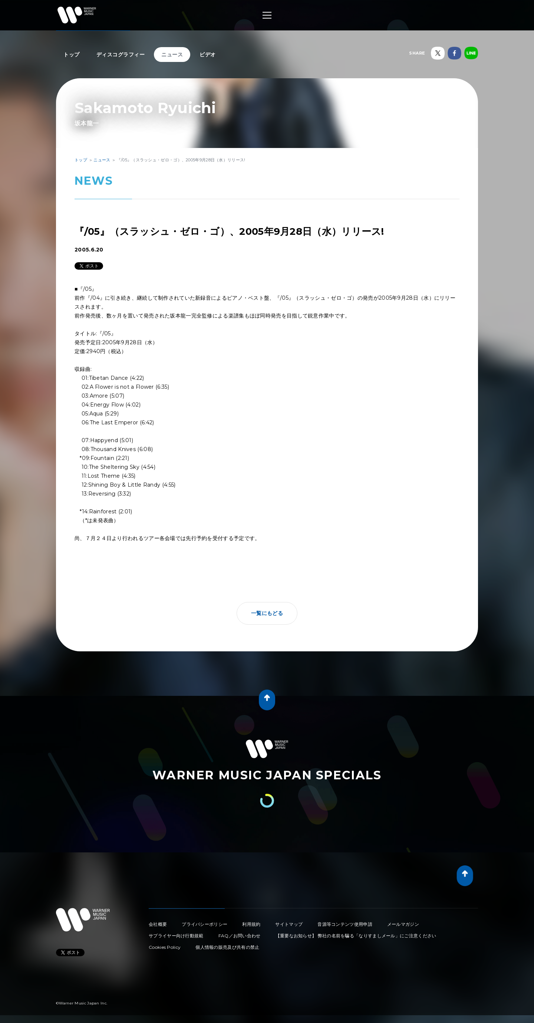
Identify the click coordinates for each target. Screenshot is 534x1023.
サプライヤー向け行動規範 (176, 935)
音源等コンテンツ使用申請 (344, 924)
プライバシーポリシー (204, 924)
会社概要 (158, 924)
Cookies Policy (165, 947)
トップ (71, 54)
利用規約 (251, 924)
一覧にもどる (267, 613)
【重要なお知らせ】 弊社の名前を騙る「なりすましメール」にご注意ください (356, 935)
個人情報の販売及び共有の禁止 (227, 947)
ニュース (172, 54)
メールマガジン (403, 924)
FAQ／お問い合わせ (239, 935)
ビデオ (208, 54)
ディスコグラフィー (120, 54)
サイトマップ (289, 924)
